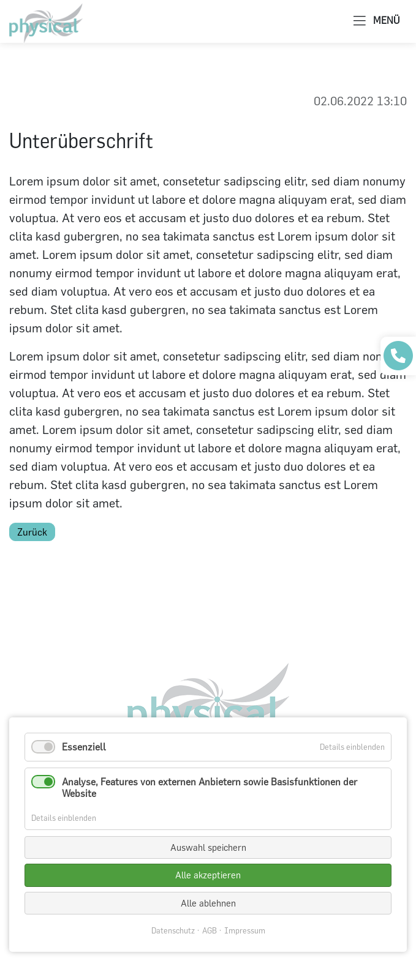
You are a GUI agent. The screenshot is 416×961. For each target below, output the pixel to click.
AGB (209, 930)
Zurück (32, 531)
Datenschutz (173, 930)
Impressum (244, 930)
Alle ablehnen (208, 903)
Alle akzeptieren (208, 875)
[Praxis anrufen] (398, 355)
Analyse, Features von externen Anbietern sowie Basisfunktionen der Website (209, 787)
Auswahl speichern (208, 847)
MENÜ (376, 21)
